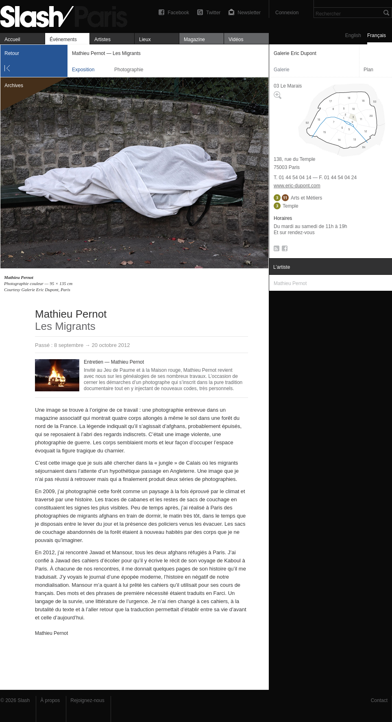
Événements (63, 39)
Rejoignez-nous (87, 700)
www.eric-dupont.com (297, 186)
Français (376, 35)
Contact (379, 700)
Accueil (12, 39)
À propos (50, 700)
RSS (275, 250)
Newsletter (249, 12)
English (353, 35)
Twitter (213, 12)
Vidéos (236, 39)
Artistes (102, 39)
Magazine (194, 39)
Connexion (286, 12)
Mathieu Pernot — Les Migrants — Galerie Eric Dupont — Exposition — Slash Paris (67, 15)
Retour (11, 53)
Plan (368, 69)
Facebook (178, 12)
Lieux (145, 39)
